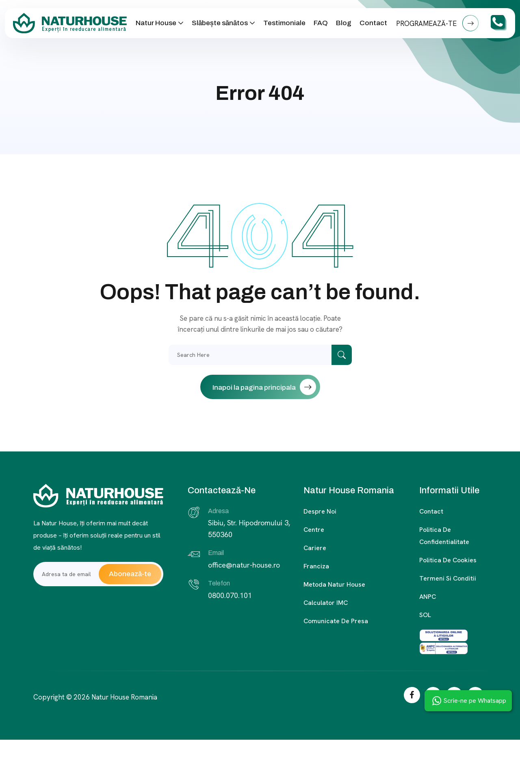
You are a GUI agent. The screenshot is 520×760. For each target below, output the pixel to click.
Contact (373, 23)
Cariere (314, 548)
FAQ (321, 23)
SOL (425, 615)
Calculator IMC (325, 602)
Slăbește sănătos (220, 23)
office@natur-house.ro (244, 565)
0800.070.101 (230, 595)
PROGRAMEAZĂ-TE (437, 23)
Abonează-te (130, 574)
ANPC (427, 596)
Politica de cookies (448, 560)
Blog (343, 23)
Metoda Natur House (334, 584)
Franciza (316, 566)
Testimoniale (284, 23)
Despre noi (319, 511)
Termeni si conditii (447, 578)
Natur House (156, 23)
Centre (313, 529)
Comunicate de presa (335, 621)
